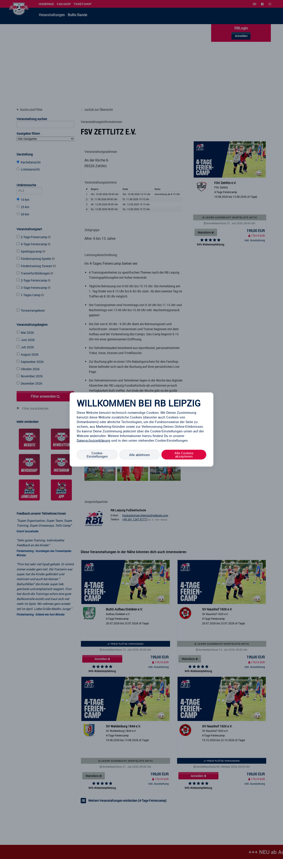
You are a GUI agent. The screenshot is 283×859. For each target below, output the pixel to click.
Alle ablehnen (139, 454)
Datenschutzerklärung (93, 440)
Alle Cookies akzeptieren (183, 454)
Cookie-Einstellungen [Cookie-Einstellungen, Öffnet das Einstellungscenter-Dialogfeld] (97, 454)
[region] (141, 430)
